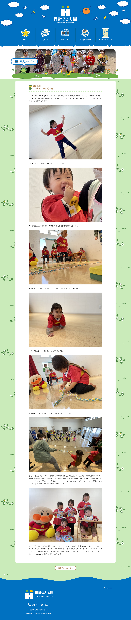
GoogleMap (108, 588)
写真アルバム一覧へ (65, 568)
